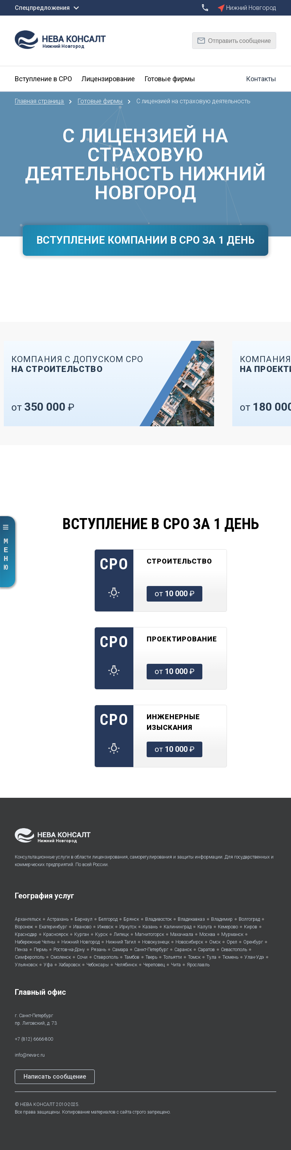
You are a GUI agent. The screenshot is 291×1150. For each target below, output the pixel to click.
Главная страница (40, 101)
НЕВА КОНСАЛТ (37, 1104)
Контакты (261, 79)
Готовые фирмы (169, 79)
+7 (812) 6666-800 (34, 1039)
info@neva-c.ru (30, 1055)
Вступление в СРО (43, 79)
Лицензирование (108, 79)
